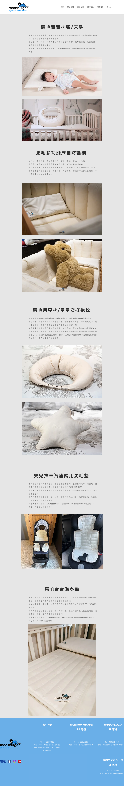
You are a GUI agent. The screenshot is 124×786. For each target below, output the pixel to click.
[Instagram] (14, 761)
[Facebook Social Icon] (9, 761)
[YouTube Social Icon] (19, 761)
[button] (70, 7)
